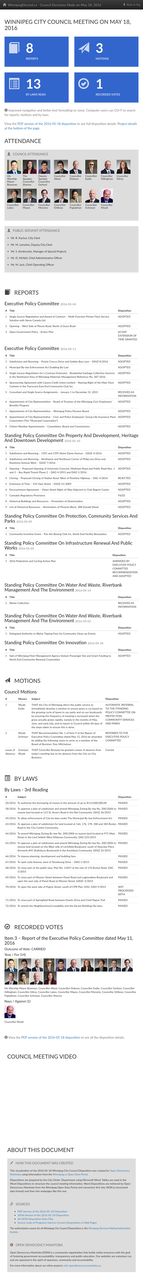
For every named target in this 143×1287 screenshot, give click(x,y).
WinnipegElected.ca (52, 5)
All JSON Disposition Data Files (35, 1218)
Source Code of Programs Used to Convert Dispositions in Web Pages (57, 1222)
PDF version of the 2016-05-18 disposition (47, 124)
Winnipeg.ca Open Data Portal (70, 1174)
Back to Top (131, 4)
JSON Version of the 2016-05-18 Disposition (43, 1215)
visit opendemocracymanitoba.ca (82, 1265)
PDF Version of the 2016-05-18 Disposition (42, 1211)
